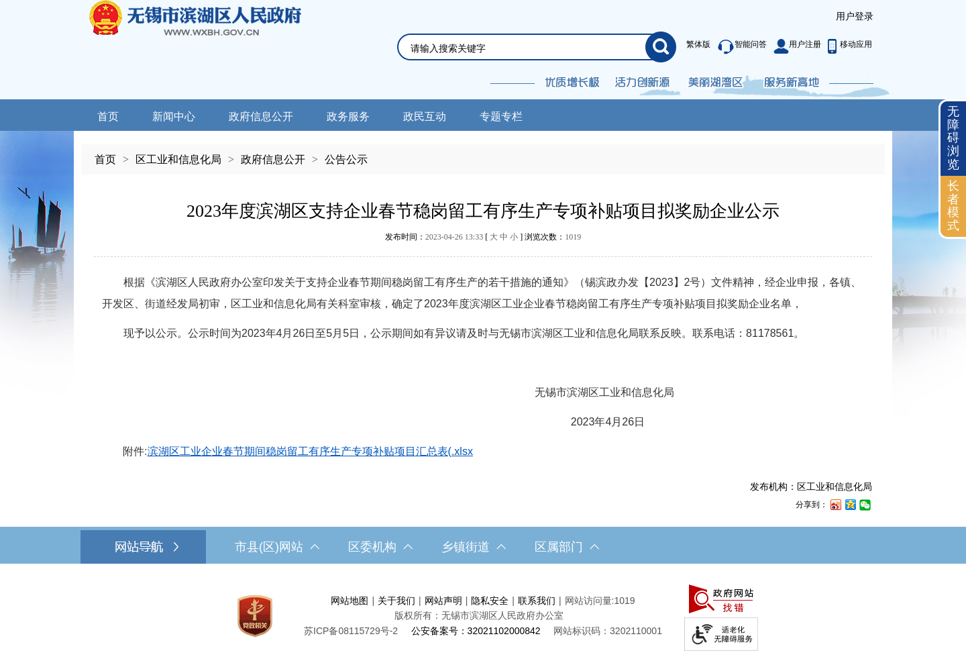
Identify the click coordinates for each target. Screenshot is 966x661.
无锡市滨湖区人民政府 (213, 49)
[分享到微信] (864, 504)
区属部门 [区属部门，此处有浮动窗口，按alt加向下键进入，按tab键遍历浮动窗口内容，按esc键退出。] (567, 547)
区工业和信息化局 (178, 159)
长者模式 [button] (953, 205)
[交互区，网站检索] (520, 31)
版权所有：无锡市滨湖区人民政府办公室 (479, 615)
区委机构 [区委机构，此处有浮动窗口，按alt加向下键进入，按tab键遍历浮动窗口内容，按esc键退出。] (380, 547)
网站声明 (443, 600)
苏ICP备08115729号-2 (351, 630)
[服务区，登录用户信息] (854, 17)
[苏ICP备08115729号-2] (351, 630)
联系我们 (536, 600)
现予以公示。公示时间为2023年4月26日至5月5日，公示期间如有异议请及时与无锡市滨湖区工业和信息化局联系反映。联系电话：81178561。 (453, 333)
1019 (573, 237)
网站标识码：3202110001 (607, 630)
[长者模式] (953, 206)
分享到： (812, 504)
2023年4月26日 (373, 421)
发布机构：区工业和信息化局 (811, 486)
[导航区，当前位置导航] (482, 152)
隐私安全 (489, 600)
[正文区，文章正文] (483, 345)
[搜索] (660, 47)
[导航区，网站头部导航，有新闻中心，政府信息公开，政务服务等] (483, 115)
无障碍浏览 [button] (953, 138)
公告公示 (346, 159)
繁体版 (698, 44)
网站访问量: (589, 600)
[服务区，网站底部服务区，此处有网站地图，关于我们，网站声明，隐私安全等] (482, 615)
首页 (108, 116)
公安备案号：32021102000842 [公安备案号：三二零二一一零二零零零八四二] (476, 630)
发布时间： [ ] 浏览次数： (483, 237)
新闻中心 (173, 116)
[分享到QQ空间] (850, 504)
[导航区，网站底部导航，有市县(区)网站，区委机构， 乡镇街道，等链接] (483, 547)
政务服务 (348, 116)
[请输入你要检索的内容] (528, 48)
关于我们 (396, 600)
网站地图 (349, 600)
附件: (287, 451)
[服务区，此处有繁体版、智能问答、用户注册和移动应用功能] (776, 47)
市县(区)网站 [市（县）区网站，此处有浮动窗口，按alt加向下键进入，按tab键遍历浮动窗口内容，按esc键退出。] (277, 547)
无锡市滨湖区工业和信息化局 (388, 392)
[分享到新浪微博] (835, 504)
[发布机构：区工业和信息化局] (483, 486)
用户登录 (854, 16)
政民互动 (424, 116)
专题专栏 (501, 116)
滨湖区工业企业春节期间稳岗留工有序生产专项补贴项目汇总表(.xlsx (310, 451)
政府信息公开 (261, 116)
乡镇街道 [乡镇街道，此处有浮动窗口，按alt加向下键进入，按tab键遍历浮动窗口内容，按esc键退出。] (473, 547)
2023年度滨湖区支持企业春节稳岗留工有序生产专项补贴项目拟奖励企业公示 (483, 211)
